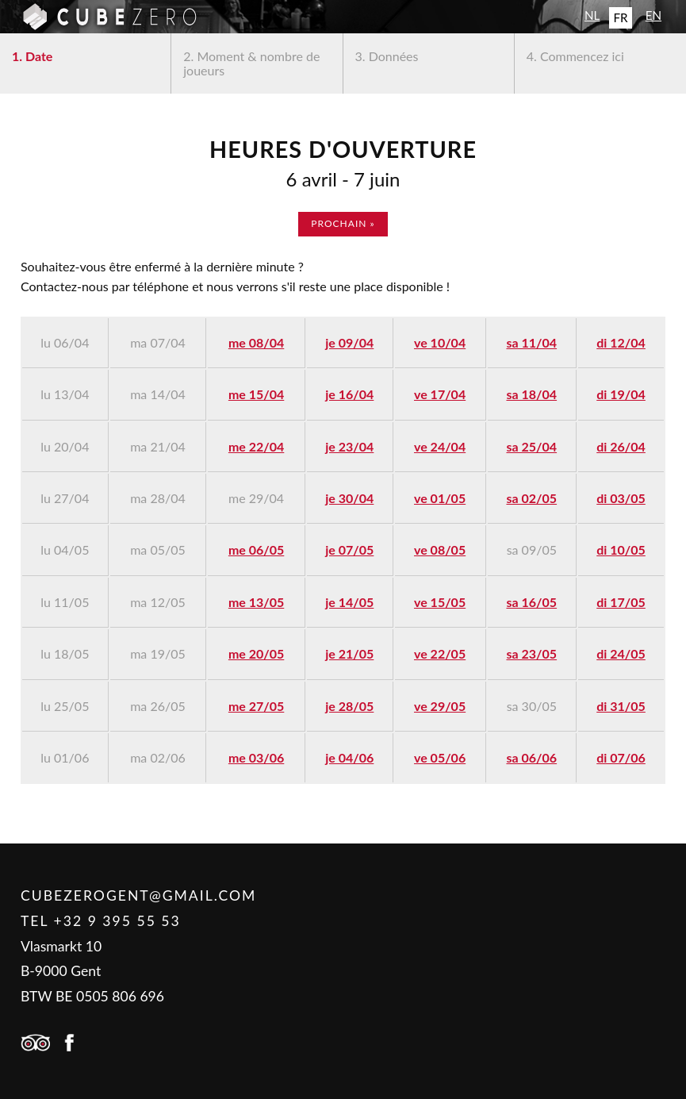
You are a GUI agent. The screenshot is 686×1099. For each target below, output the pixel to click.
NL (592, 15)
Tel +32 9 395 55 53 (101, 921)
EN (653, 15)
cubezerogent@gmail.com (138, 895)
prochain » (342, 223)
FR (620, 17)
